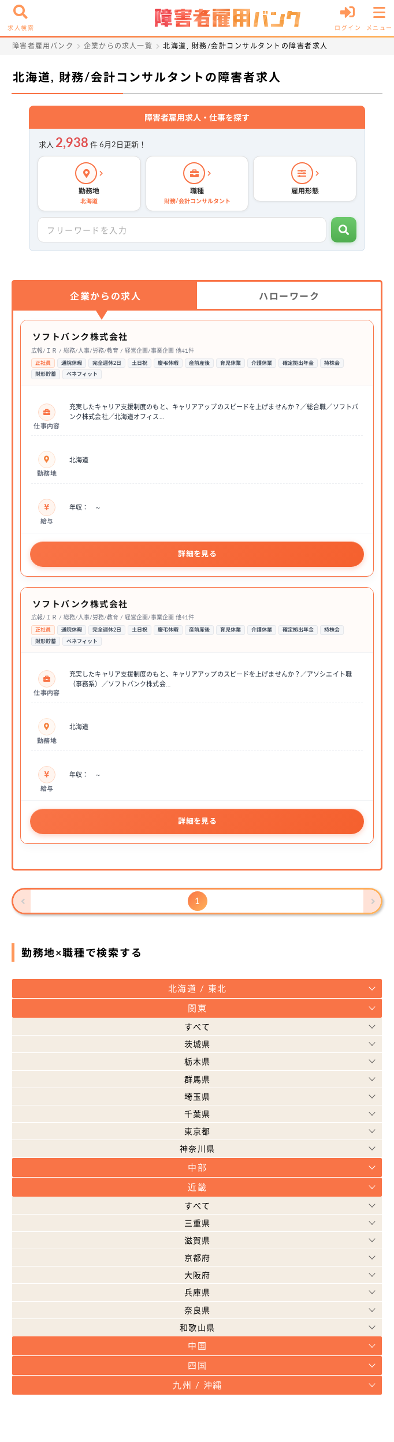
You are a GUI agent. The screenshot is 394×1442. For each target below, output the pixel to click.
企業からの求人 (105, 295)
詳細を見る (197, 553)
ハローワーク (289, 295)
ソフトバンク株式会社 (80, 336)
